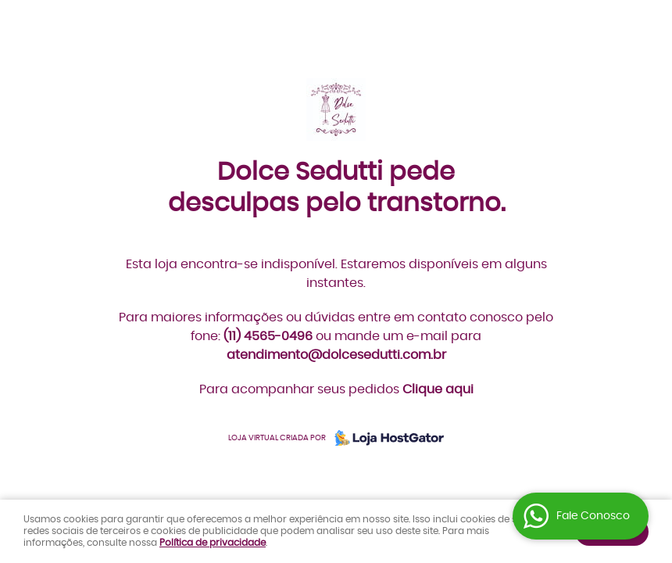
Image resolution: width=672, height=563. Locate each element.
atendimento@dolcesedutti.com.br (336, 355)
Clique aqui (438, 389)
